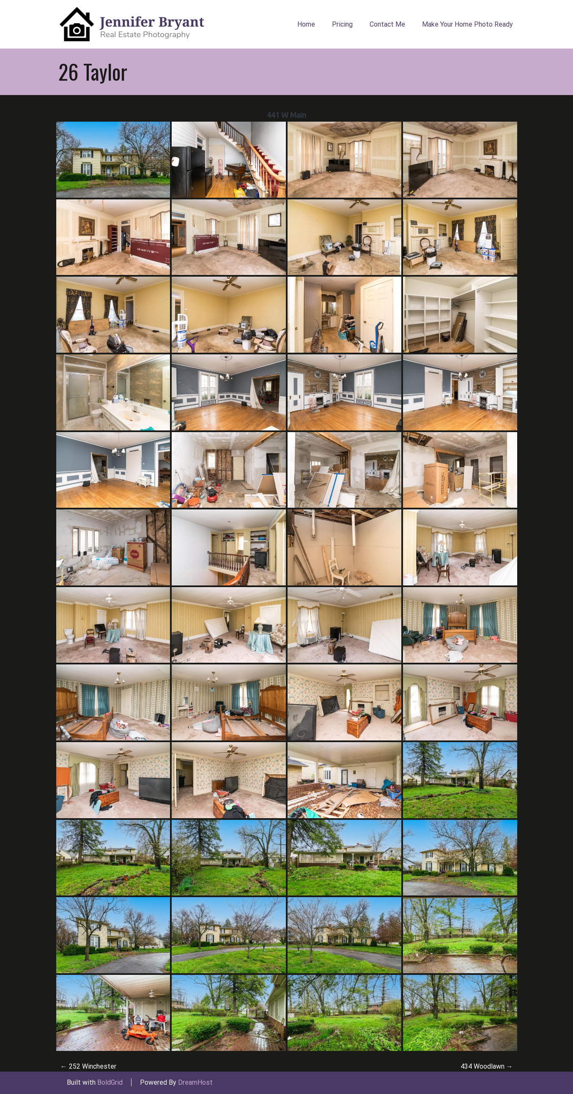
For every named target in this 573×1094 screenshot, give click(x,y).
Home (306, 24)
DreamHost (195, 1082)
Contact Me (387, 24)
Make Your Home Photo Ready (467, 24)
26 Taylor (92, 71)
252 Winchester (88, 1066)
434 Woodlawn (487, 1066)
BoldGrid (110, 1082)
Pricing (342, 24)
